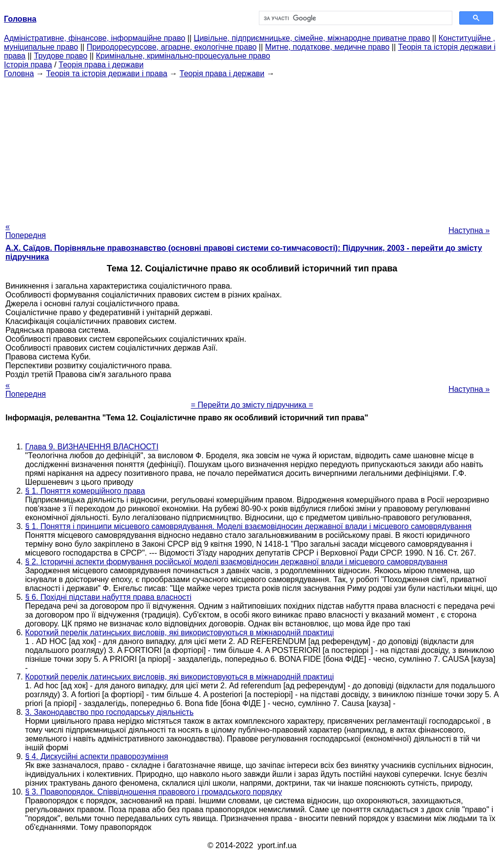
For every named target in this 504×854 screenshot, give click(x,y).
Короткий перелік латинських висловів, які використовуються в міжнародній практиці (179, 632)
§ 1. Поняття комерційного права (85, 491)
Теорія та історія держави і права (106, 73)
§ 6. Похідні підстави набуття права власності (108, 597)
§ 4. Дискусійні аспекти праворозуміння (96, 756)
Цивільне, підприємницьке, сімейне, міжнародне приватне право (312, 38)
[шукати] (354, 18)
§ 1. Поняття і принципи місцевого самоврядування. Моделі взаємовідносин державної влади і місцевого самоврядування (248, 526)
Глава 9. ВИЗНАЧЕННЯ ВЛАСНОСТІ (91, 446)
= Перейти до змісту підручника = (252, 405)
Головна (19, 73)
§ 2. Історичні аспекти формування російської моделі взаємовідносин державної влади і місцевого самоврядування (236, 562)
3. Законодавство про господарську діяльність (109, 712)
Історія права (28, 64)
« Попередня (25, 230)
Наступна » (469, 230)
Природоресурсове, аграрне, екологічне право (171, 47)
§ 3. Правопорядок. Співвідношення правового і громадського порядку (153, 792)
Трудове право (61, 56)
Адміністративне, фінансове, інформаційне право (94, 38)
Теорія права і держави (101, 64)
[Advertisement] (252, 147)
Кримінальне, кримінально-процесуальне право (183, 56)
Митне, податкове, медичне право (327, 47)
